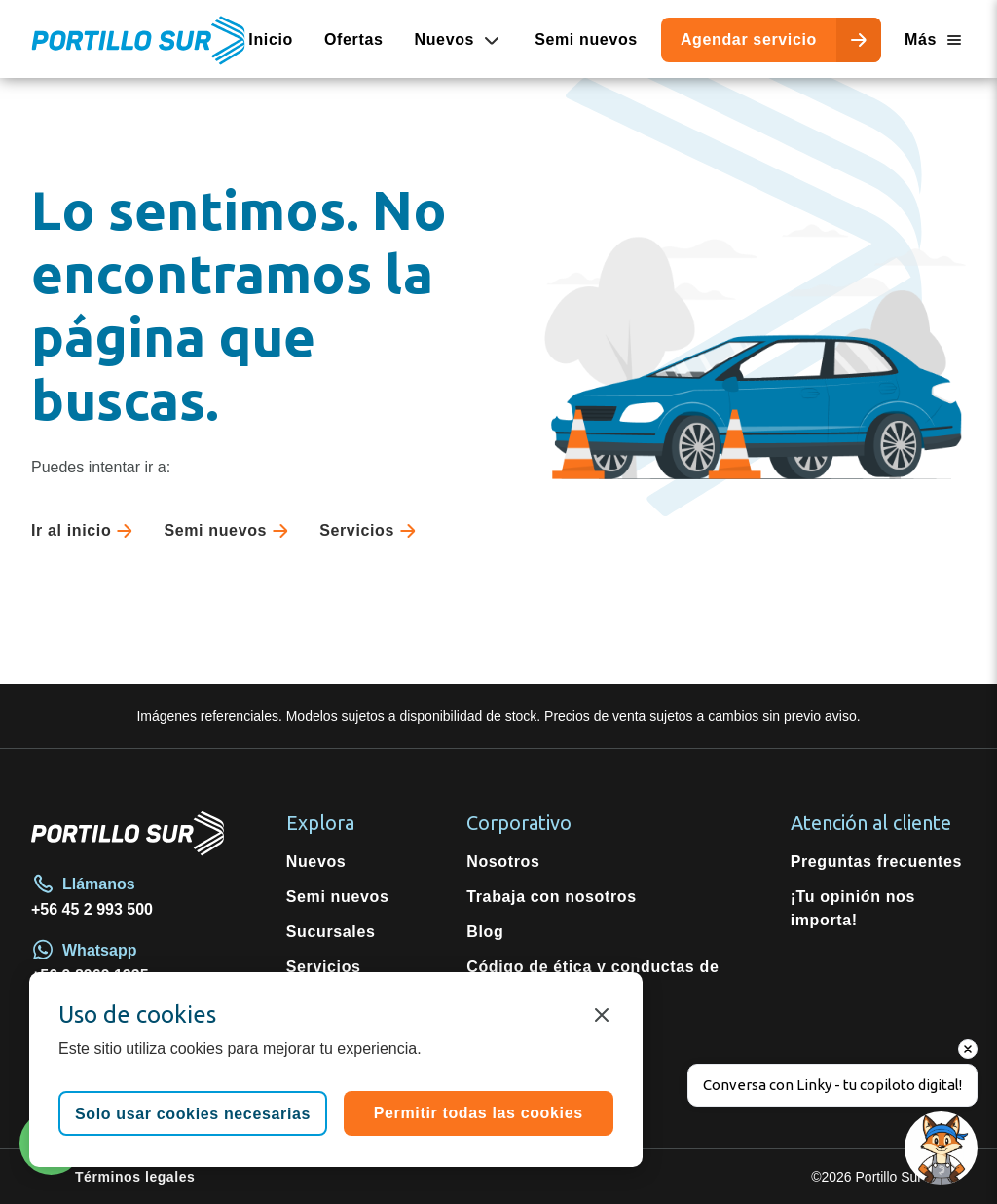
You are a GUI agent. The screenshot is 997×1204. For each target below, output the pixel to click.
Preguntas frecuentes (876, 861)
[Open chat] (941, 1148)
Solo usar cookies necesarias (193, 1114)
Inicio (270, 39)
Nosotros (502, 861)
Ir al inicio (85, 531)
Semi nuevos (586, 39)
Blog (484, 931)
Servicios (371, 531)
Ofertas (354, 39)
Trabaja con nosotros (551, 896)
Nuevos (316, 861)
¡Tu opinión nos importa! (853, 908)
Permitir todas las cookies (478, 1113)
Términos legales (135, 1177)
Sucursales (331, 931)
